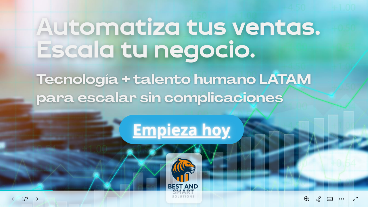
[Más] (341, 199)
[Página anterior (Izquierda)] (12, 199)
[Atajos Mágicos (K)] (329, 199)
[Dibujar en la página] (318, 199)
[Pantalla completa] (355, 199)
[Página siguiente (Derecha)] (37, 199)
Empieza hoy (181, 129)
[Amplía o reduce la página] (306, 199)
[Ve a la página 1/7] (25, 199)
